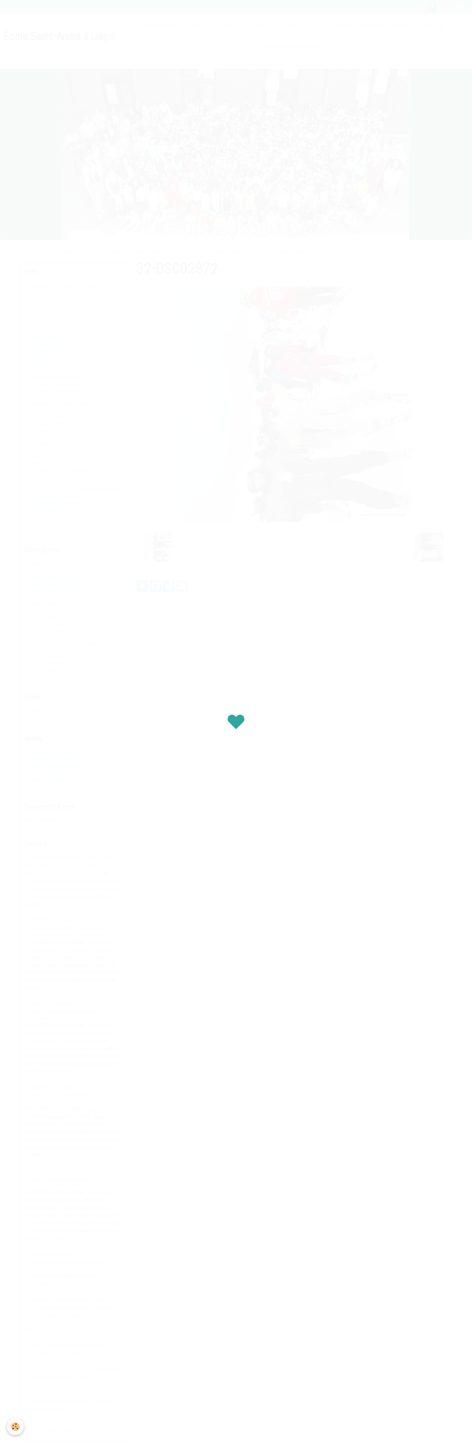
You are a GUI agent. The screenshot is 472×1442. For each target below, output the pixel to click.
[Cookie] (15, 1426)
